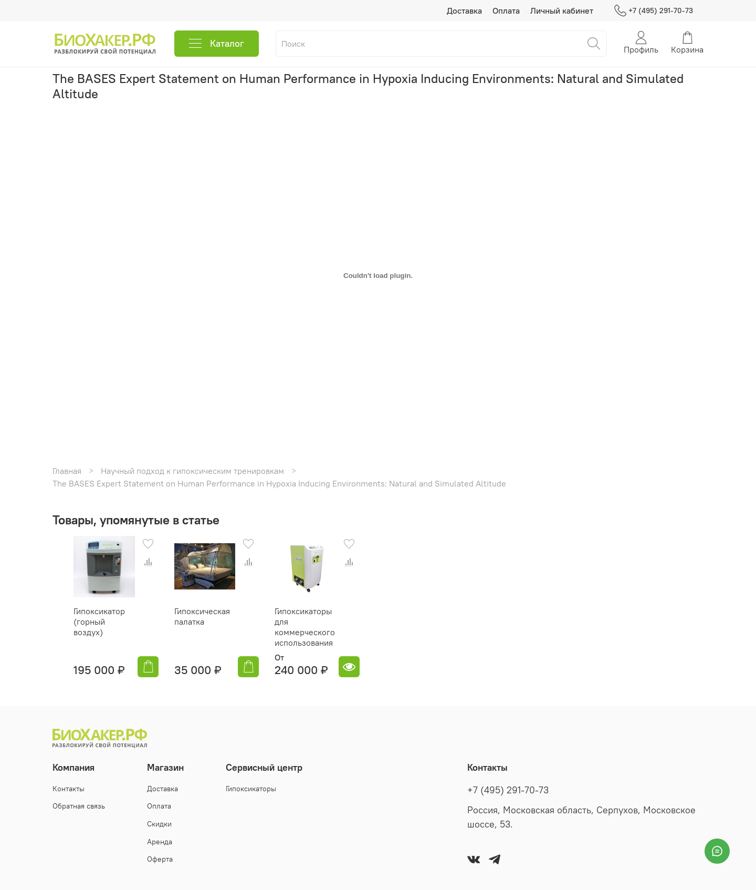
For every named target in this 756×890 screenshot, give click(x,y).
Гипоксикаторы (251, 788)
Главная (66, 470)
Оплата (506, 10)
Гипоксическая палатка (191, 626)
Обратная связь (78, 806)
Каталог (216, 43)
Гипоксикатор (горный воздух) (84, 626)
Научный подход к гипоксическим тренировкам (192, 470)
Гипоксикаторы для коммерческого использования (305, 637)
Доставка (464, 10)
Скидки (159, 824)
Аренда (159, 841)
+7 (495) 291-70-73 (653, 10)
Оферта (160, 859)
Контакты (68, 788)
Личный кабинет (561, 10)
